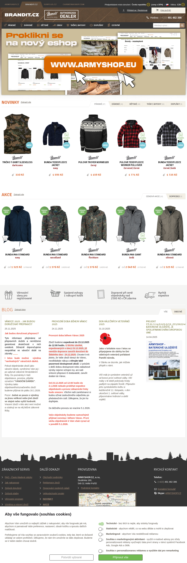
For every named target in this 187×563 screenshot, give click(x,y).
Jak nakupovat (12, 482)
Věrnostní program (14, 499)
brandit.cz (31, 4)
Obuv (57, 25)
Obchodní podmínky (53, 477)
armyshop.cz (12, 4)
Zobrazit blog (20, 310)
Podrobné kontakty (90, 488)
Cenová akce (154, 196)
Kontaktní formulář (167, 489)
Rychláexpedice (163, 294)
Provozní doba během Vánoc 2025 (69, 323)
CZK (181, 4)
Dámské (26, 25)
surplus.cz (50, 4)
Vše (166, 312)
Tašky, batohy (75, 25)
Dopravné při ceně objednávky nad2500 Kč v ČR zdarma (123, 295)
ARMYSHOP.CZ (173, 493)
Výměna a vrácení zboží (16, 504)
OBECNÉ (178, 312)
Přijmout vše (120, 557)
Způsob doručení (13, 488)
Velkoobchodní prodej (53, 493)
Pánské (9, 25)
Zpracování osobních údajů (56, 488)
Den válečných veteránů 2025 (114, 323)
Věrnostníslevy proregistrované (24, 295)
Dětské (42, 25)
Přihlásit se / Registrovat (137, 10)
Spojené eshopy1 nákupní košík (73, 294)
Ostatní (113, 25)
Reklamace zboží (51, 482)
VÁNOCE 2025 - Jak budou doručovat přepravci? (20, 323)
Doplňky (96, 25)
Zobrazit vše (26, 102)
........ (15, 353)
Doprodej (175, 196)
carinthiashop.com (73, 4)
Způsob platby (12, 493)
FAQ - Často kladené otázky (18, 477)
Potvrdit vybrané (71, 557)
